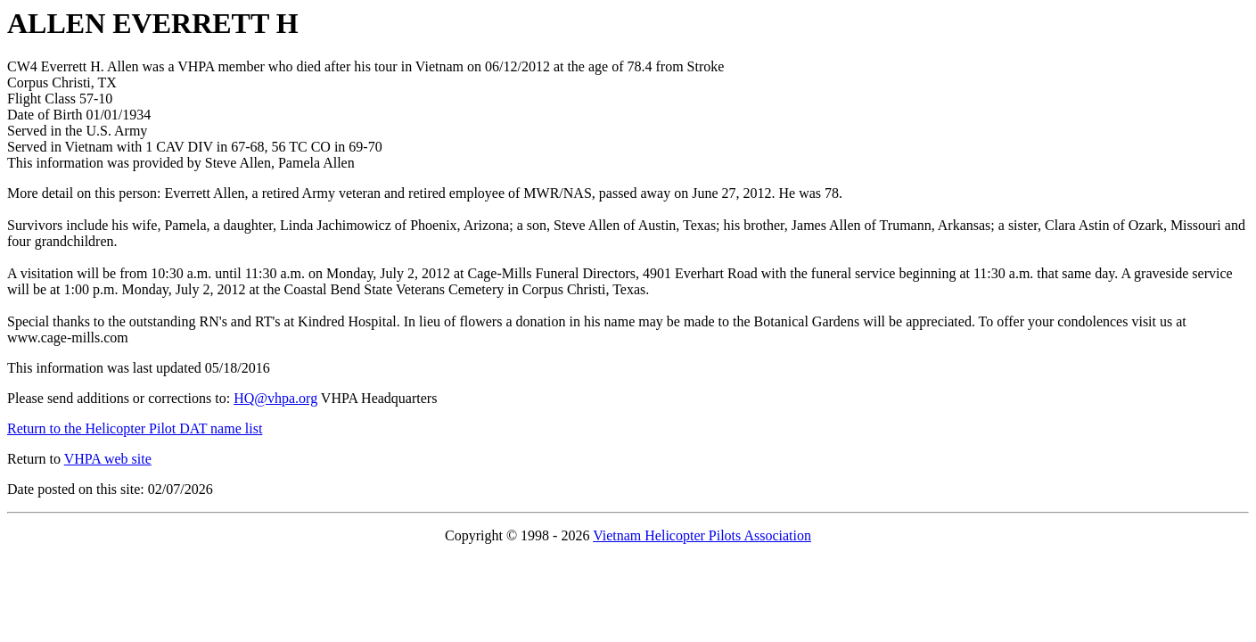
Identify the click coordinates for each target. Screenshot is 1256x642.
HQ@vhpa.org (275, 398)
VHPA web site (108, 458)
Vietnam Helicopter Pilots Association (702, 535)
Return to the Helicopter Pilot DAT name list (134, 428)
